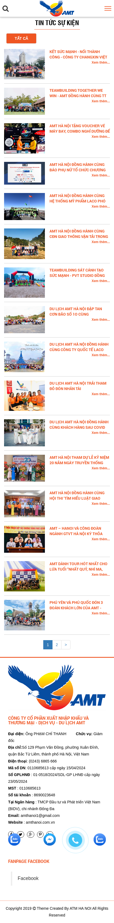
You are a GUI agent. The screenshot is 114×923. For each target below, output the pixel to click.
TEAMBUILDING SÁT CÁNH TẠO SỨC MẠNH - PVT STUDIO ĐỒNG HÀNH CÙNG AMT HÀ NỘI (77, 275)
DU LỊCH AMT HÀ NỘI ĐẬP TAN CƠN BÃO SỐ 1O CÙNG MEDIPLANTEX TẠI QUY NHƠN (76, 314)
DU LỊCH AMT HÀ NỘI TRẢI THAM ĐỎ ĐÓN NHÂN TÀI (78, 386)
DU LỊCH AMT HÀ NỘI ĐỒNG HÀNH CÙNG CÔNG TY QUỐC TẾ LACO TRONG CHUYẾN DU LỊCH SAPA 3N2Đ (79, 352)
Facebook (28, 878)
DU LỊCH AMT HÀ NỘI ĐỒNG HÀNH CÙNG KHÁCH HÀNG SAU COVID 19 (79, 427)
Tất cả (21, 38)
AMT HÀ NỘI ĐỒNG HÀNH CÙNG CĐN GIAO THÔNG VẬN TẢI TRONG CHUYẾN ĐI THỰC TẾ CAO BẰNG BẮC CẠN (79, 239)
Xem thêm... (101, 62)
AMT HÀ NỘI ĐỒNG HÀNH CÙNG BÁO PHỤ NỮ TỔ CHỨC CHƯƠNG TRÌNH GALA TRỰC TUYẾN (78, 170)
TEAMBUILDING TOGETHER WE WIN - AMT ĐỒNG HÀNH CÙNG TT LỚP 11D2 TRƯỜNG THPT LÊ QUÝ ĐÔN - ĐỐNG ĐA (78, 98)
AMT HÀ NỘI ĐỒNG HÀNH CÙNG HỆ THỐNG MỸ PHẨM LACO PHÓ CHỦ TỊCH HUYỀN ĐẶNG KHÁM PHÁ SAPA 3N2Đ (78, 203)
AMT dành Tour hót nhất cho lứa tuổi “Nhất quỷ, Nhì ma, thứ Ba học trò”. (78, 569)
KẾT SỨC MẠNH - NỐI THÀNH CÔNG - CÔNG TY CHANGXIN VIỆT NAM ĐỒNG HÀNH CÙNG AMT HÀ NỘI (78, 59)
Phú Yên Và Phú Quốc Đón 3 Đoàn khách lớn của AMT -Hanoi (76, 608)
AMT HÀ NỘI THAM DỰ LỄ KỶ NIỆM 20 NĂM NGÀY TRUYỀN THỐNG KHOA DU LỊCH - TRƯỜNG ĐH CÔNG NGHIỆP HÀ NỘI (79, 465)
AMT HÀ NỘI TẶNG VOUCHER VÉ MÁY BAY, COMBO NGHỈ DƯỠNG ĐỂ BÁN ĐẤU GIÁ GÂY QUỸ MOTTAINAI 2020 (80, 134)
